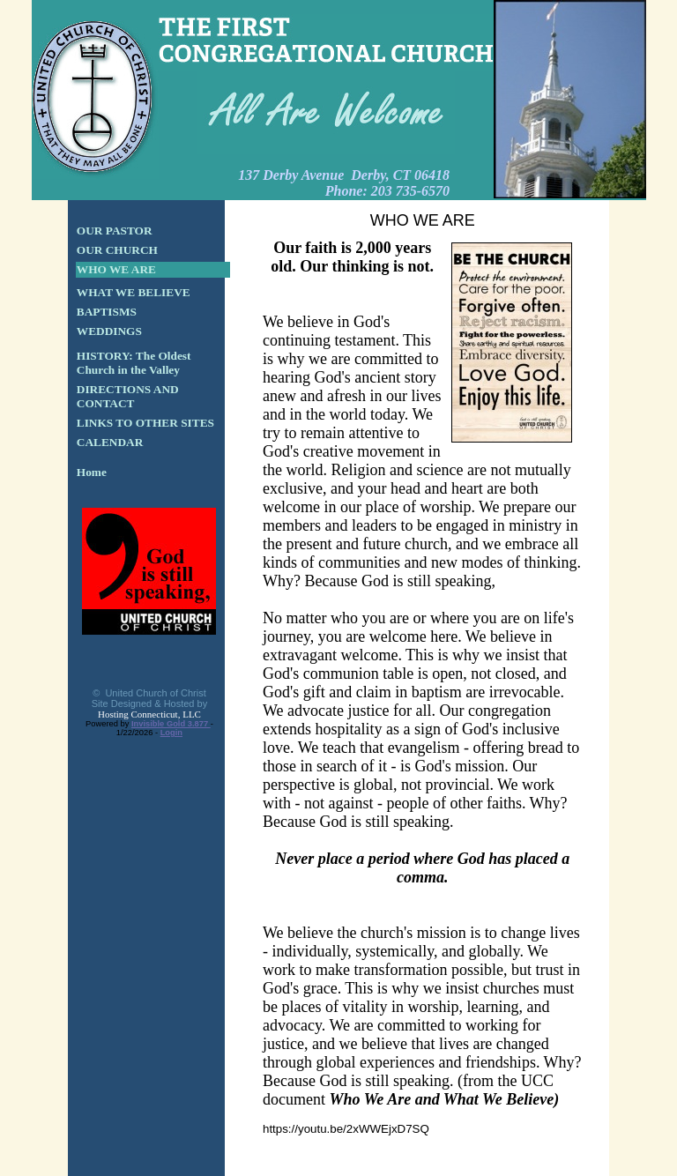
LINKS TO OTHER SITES (145, 422)
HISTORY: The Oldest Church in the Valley (134, 362)
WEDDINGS (109, 331)
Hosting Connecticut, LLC (149, 714)
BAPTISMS (107, 311)
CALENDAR (110, 442)
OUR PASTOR (115, 230)
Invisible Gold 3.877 (171, 723)
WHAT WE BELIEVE (133, 292)
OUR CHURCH (117, 250)
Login (171, 732)
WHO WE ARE (116, 269)
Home (92, 472)
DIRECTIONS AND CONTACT (128, 396)
